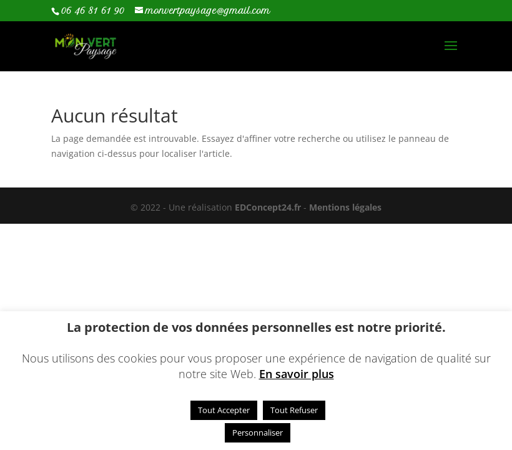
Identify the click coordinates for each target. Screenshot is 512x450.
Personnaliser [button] (257, 432)
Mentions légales (345, 207)
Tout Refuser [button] (294, 410)
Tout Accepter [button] (224, 410)
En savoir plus (296, 373)
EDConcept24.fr (269, 207)
